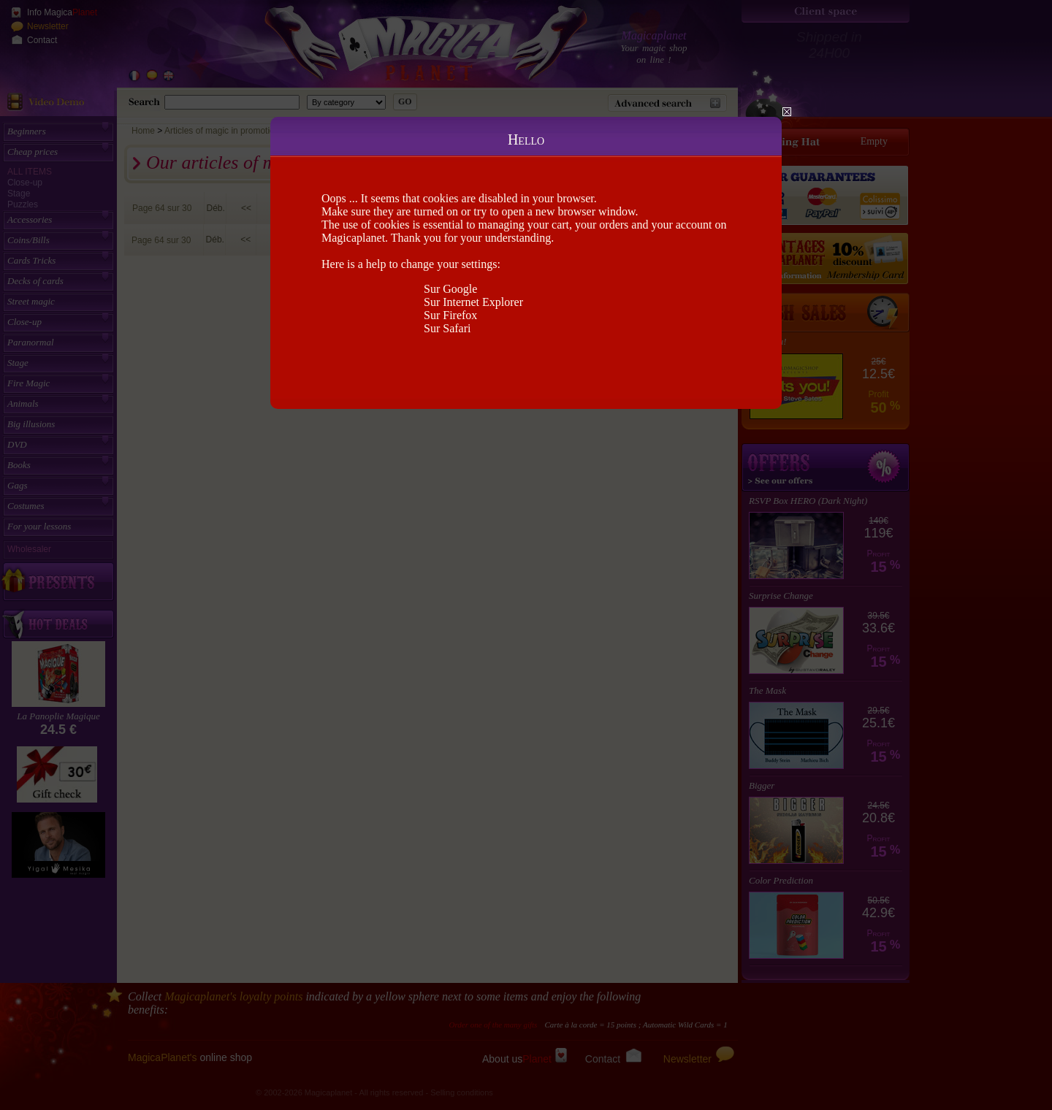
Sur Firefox (450, 315)
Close (786, 111)
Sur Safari (447, 328)
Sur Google (450, 289)
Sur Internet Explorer (473, 302)
